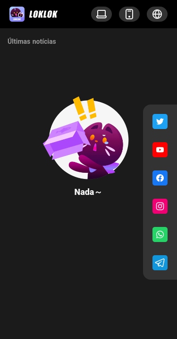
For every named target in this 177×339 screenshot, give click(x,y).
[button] (157, 14)
